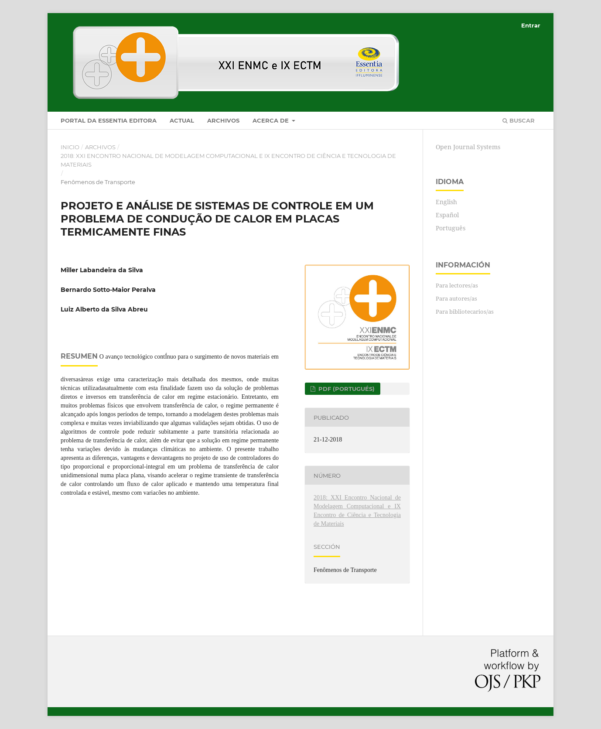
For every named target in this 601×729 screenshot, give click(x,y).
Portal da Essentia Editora (109, 120)
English (446, 202)
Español (447, 215)
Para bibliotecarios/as (465, 311)
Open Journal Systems (468, 147)
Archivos (223, 120)
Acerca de (271, 120)
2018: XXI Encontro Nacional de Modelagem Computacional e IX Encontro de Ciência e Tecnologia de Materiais (228, 160)
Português (450, 228)
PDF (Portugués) (346, 388)
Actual (182, 120)
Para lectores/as (457, 285)
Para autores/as (456, 298)
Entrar (530, 25)
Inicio (70, 147)
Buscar (518, 120)
